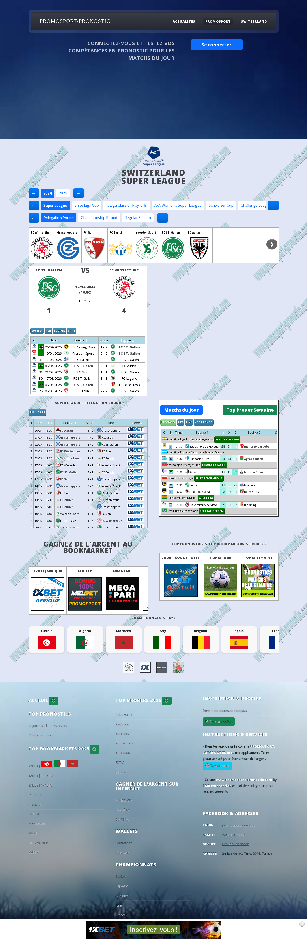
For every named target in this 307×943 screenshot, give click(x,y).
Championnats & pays (153, 617)
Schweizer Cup (221, 205)
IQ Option (123, 753)
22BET (34, 852)
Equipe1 (37, 330)
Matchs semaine (41, 735)
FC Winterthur (41, 232)
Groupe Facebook (235, 844)
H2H (48, 330)
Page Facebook (233, 834)
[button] (53, 701)
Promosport (217, 21)
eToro (120, 772)
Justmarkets (124, 743)
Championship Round (99, 217)
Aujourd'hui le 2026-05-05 (48, 726)
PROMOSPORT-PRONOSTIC (75, 21)
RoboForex (124, 714)
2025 (63, 193)
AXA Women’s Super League (178, 205)
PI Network (124, 800)
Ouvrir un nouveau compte (225, 710)
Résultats (37, 412)
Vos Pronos (204, 422)
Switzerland (254, 21)
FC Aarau (194, 232)
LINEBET (35, 814)
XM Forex (123, 734)
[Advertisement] (153, 105)
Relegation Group (209, 478)
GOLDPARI (37, 804)
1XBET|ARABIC (40, 785)
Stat (71, 330)
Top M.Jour (221, 557)
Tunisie (121, 876)
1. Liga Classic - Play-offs (126, 205)
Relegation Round (58, 217)
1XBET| (40, 766)
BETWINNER (38, 843)
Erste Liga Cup (86, 205)
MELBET (85, 571)
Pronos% (168, 422)
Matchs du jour (181, 410)
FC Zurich (116, 232)
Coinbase (122, 853)
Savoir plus (219, 765)
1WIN (33, 833)
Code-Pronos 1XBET (180, 557)
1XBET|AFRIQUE (47, 571)
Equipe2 (59, 330)
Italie (119, 905)
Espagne (122, 886)
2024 (47, 193)
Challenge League (256, 205)
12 (171, 459)
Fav (180, 422)
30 (171, 472)
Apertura (206, 497)
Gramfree (123, 810)
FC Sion (88, 232)
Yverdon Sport (146, 232)
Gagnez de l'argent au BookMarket (88, 547)
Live (189, 422)
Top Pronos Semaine (250, 410)
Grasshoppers (67, 232)
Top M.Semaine (258, 557)
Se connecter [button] (217, 45)
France (121, 915)
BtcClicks (122, 819)
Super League (55, 205)
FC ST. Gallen (171, 232)
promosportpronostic (238, 825)
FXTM (120, 762)
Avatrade (122, 724)
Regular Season (138, 217)
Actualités (184, 21)
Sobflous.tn (124, 843)
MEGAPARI (122, 571)
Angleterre (123, 895)
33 (171, 485)
